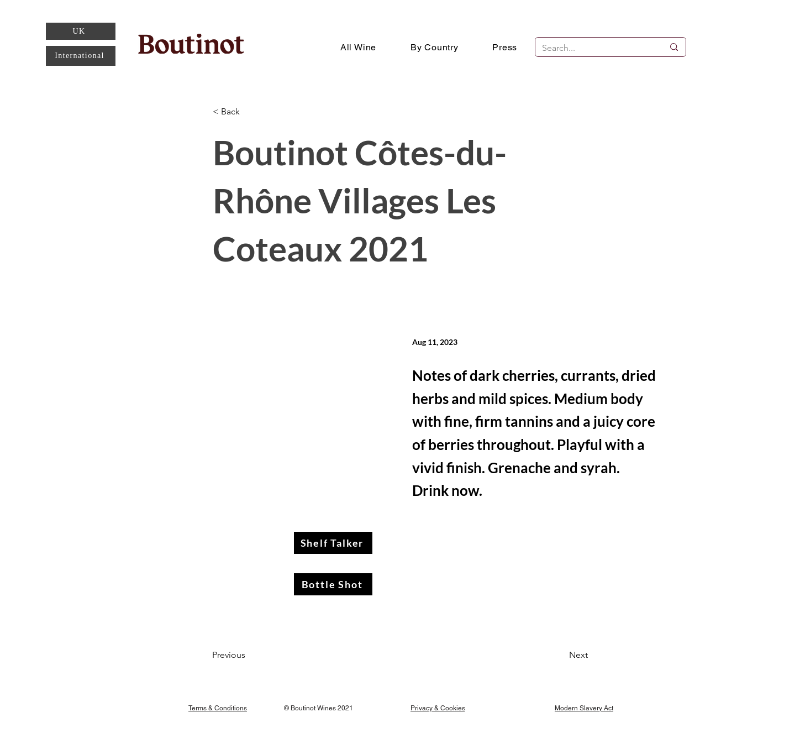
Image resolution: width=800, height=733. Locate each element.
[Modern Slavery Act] (584, 708)
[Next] (560, 655)
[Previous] (248, 655)
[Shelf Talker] (333, 543)
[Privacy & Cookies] (437, 708)
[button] (434, 47)
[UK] (80, 31)
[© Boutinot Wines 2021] (320, 708)
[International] (80, 56)
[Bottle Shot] (333, 584)
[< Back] (249, 112)
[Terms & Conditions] (217, 708)
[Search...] (594, 48)
